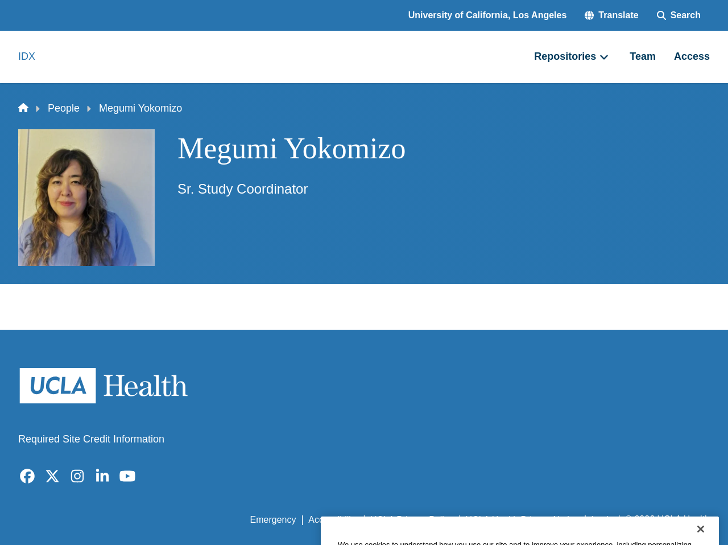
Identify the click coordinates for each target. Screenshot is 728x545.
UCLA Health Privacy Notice (522, 519)
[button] (611, 15)
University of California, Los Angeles (487, 15)
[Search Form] (679, 15)
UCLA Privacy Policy (411, 519)
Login (602, 519)
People (64, 108)
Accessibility (333, 519)
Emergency (273, 519)
